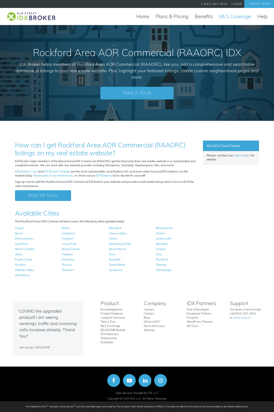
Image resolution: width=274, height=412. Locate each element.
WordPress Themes (200, 321)
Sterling (161, 264)
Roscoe (67, 264)
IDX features (104, 175)
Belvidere (115, 228)
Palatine (67, 254)
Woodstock (22, 275)
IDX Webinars (110, 334)
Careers (149, 309)
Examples (107, 342)
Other (18, 254)
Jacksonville (163, 238)
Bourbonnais (164, 228)
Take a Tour (137, 93)
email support (242, 317)
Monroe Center (25, 249)
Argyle (19, 228)
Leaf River (21, 244)
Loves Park (69, 244)
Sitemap (149, 330)
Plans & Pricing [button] (172, 16)
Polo (159, 254)
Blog (147, 317)
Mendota (162, 244)
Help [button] (263, 16)
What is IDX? (152, 321)
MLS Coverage (110, 326)
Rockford (162, 259)
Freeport (67, 238)
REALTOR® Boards (113, 330)
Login (237, 4)
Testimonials (109, 338)
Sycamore (115, 270)
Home (142, 16)
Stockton (68, 270)
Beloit (65, 228)
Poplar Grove (24, 259)
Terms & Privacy (154, 326)
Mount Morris (117, 249)
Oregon (161, 249)
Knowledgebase (111, 309)
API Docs (193, 326)
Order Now (259, 4)
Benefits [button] (204, 16)
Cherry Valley (118, 233)
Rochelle (115, 259)
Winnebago (163, 270)
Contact (149, 313)
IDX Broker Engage (57, 171)
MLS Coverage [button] (235, 16)
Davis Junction (24, 238)
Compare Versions (113, 317)
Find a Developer (198, 309)
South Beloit (117, 264)
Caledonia (68, 233)
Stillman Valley (24, 270)
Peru (112, 254)
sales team (242, 155)
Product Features (112, 313)
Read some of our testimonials (53, 175)
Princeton (68, 259)
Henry (113, 238)
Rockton (20, 264)
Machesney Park (120, 244)
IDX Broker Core (26, 171)
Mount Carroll (70, 249)
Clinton (160, 233)
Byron (19, 233)
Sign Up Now (43, 195)
